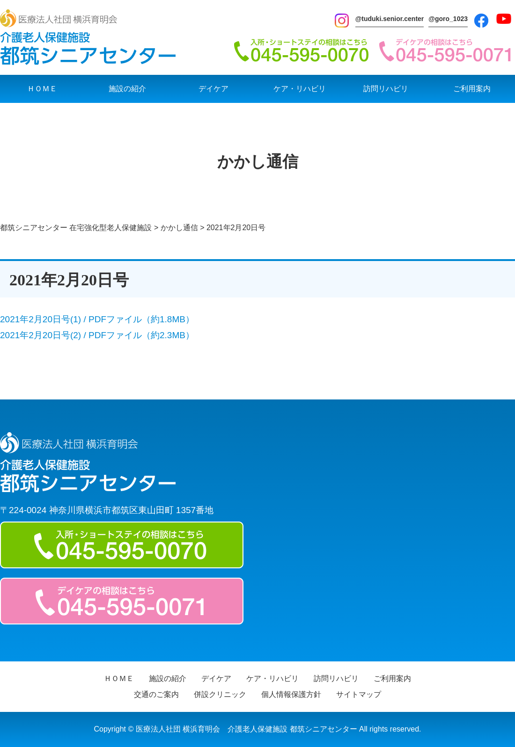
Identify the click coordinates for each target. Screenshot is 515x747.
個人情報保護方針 (291, 694)
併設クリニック (220, 694)
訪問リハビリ (385, 89)
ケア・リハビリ (299, 89)
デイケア (213, 89)
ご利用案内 (472, 89)
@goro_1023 (448, 18)
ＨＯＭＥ (42, 89)
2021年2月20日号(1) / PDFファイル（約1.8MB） (97, 319)
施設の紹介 (127, 89)
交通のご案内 (156, 694)
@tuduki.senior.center (389, 18)
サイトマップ (358, 694)
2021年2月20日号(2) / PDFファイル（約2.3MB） (97, 335)
